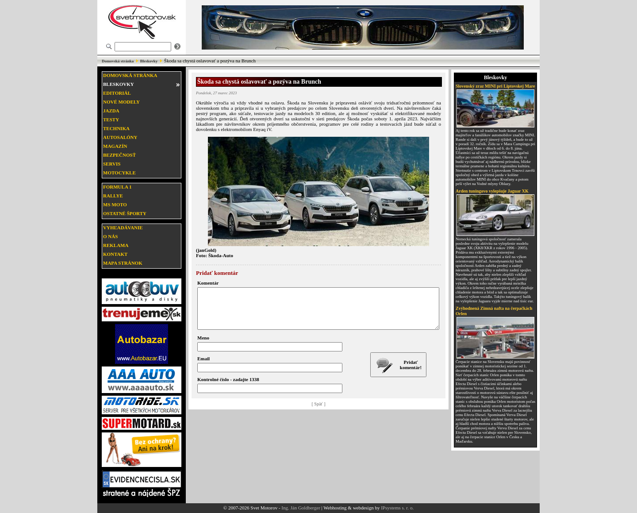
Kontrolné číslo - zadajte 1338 (228, 387)
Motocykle (119, 172)
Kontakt (115, 254)
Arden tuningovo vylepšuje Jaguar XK (492, 191)
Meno (203, 345)
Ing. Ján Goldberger (300, 507)
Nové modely (121, 101)
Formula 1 (117, 186)
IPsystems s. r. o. (397, 507)
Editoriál (117, 93)
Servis (111, 163)
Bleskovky (149, 61)
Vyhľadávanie (123, 227)
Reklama (115, 245)
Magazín (115, 146)
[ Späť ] (319, 411)
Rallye (113, 195)
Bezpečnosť (119, 155)
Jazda (111, 110)
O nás (110, 236)
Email (203, 366)
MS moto (115, 204)
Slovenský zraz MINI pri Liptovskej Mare (495, 86)
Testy (111, 119)
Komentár (208, 282)
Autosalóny (120, 137)
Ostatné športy (124, 213)
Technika (116, 128)
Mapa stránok (122, 263)
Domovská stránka (118, 61)
